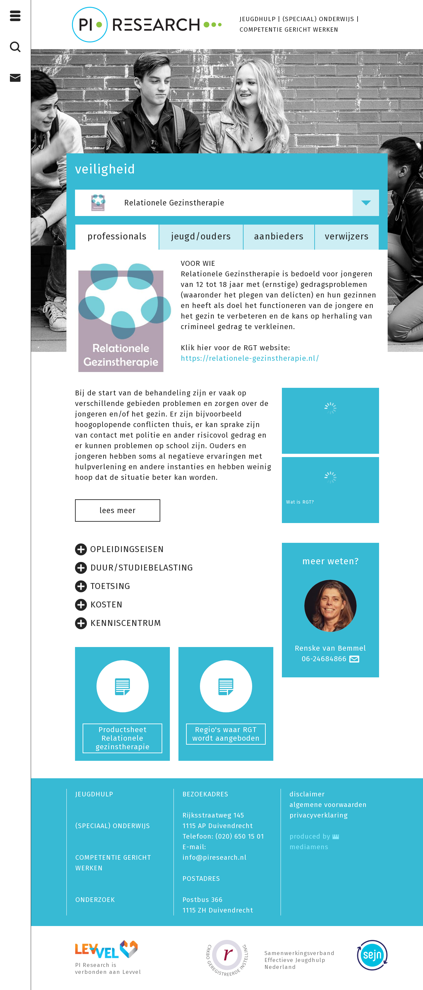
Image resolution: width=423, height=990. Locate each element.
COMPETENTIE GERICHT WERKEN (289, 29)
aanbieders (279, 236)
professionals (117, 236)
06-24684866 (324, 658)
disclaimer (307, 794)
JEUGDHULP (258, 19)
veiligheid (105, 169)
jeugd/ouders (201, 236)
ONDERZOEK (95, 900)
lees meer (117, 510)
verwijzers (347, 236)
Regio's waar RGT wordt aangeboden (226, 734)
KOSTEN (99, 605)
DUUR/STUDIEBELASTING (134, 568)
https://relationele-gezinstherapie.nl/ (250, 358)
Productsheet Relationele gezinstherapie (123, 738)
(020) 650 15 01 (239, 836)
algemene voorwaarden (328, 805)
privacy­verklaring (318, 815)
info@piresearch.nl (214, 857)
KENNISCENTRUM (118, 623)
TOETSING (102, 586)
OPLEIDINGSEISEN (119, 549)
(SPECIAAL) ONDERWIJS (318, 19)
